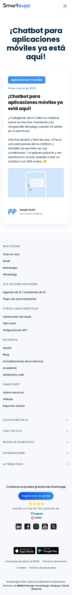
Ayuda (7, 348)
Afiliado (8, 399)
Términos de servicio (54, 561)
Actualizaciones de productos (23, 361)
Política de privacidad (42, 567)
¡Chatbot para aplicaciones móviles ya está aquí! (35, 102)
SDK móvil (9, 323)
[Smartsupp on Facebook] (27, 526)
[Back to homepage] (16, 7)
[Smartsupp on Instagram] (36, 526)
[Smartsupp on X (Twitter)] (54, 526)
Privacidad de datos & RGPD (22, 561)
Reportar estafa (14, 406)
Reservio (37, 588)
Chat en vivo (11, 254)
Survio (65, 585)
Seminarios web (13, 375)
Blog (6, 354)
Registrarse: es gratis (36, 496)
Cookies (21, 567)
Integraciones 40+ (15, 330)
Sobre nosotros (13, 392)
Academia (10, 368)
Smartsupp (42, 585)
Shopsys (55, 585)
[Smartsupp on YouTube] (45, 526)
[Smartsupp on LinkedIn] (19, 526)
